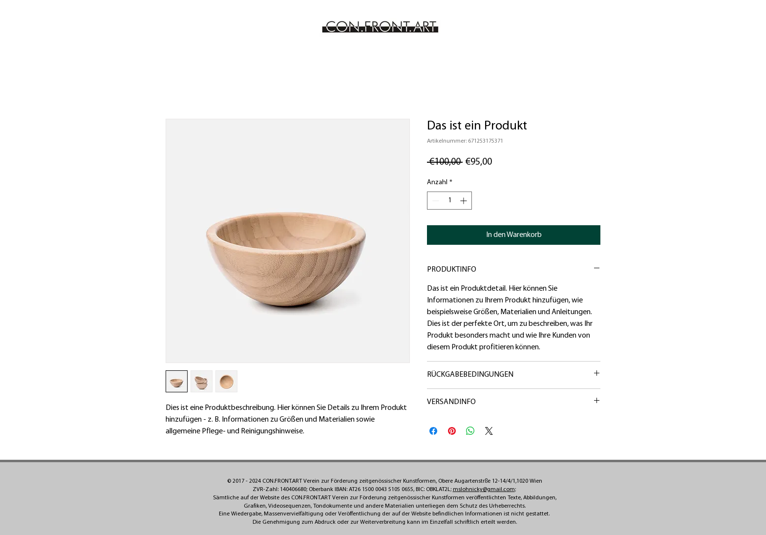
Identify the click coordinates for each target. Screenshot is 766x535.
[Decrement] (434, 200)
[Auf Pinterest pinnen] (452, 431)
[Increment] (464, 200)
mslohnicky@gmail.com (484, 489)
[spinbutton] (449, 200)
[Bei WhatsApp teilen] (470, 431)
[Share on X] (489, 431)
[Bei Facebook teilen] (433, 431)
